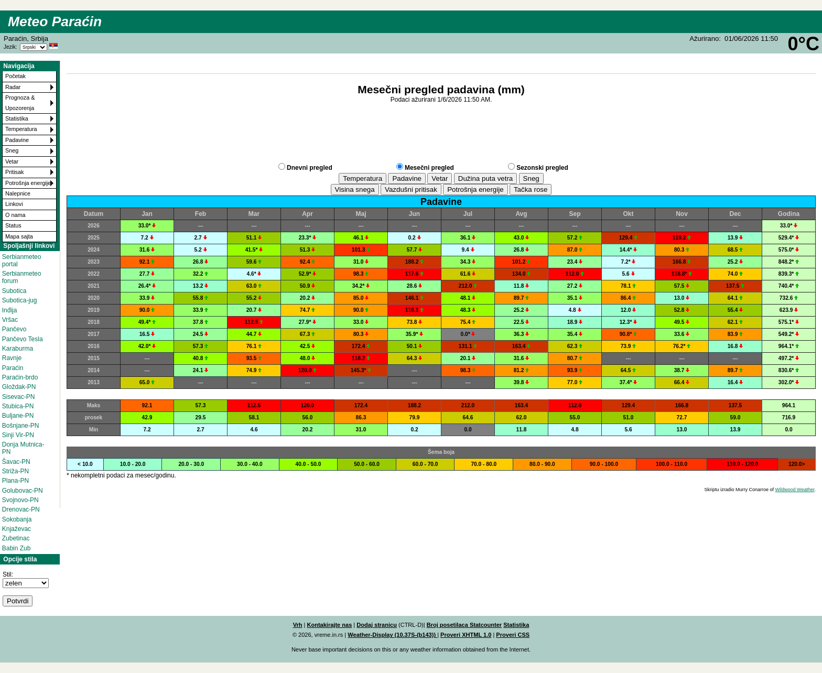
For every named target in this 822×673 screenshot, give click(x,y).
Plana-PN (15, 480)
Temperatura (21, 129)
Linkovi (14, 204)
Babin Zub (16, 548)
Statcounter (486, 625)
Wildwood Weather (795, 489)
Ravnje (11, 358)
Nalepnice (17, 193)
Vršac (10, 319)
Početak (15, 76)
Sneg (11, 150)
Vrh (297, 625)
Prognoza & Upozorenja (20, 102)
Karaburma (17, 348)
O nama (15, 215)
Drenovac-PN (21, 509)
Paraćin (13, 368)
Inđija (9, 310)
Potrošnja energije (28, 183)
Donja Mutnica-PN (23, 448)
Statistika (16, 118)
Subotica (14, 291)
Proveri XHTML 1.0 (465, 635)
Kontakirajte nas (329, 625)
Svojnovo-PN (20, 500)
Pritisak (14, 172)
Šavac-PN (16, 461)
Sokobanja (17, 519)
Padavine (17, 140)
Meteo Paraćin (55, 21)
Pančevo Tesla (22, 339)
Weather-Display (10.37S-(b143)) (392, 635)
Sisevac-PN (18, 396)
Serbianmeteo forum (21, 277)
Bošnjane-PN (20, 425)
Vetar (11, 161)
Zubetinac (16, 538)
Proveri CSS (512, 635)
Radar (12, 87)
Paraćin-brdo (20, 377)
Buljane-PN (18, 415)
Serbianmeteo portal (21, 260)
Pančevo (14, 329)
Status (13, 225)
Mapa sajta (19, 236)
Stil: (8, 574)
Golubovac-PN (22, 490)
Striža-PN (15, 471)
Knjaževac (16, 529)
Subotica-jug (19, 300)
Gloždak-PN (19, 386)
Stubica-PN (18, 406)
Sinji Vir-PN (18, 435)
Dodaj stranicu (376, 625)
